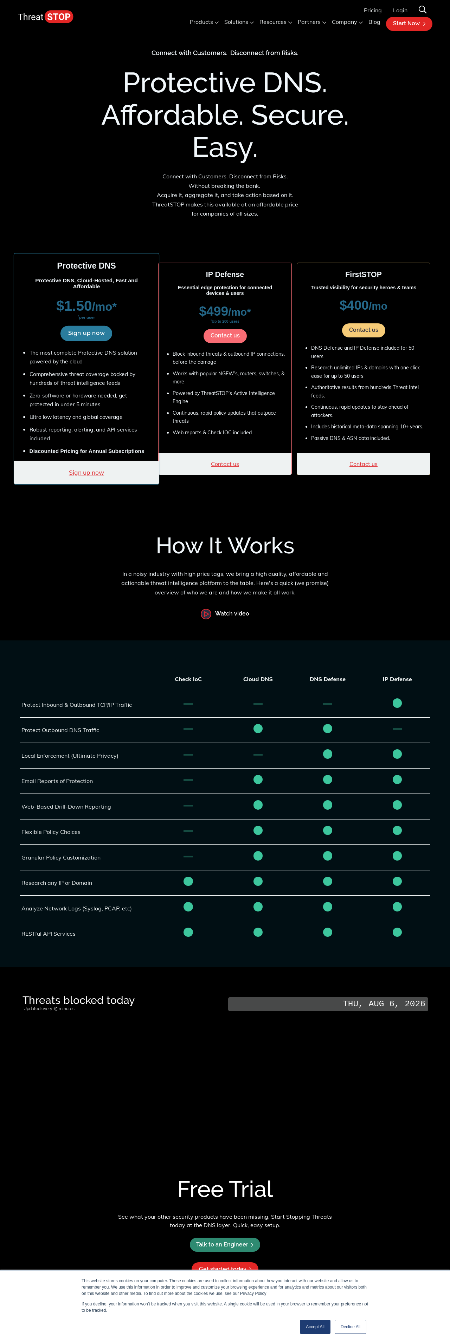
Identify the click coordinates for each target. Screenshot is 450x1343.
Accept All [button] (315, 1326)
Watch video (232, 614)
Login (400, 10)
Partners (309, 21)
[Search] (422, 10)
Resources (273, 21)
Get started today (225, 1269)
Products (201, 21)
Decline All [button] (350, 1326)
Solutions (236, 21)
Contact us (225, 335)
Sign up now (86, 332)
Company (344, 21)
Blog (374, 21)
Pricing (373, 10)
